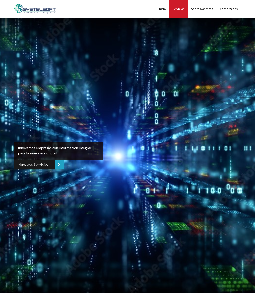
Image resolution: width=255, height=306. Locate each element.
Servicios (178, 9)
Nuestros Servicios (33, 164)
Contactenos (229, 9)
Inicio (162, 9)
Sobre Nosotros (202, 9)
